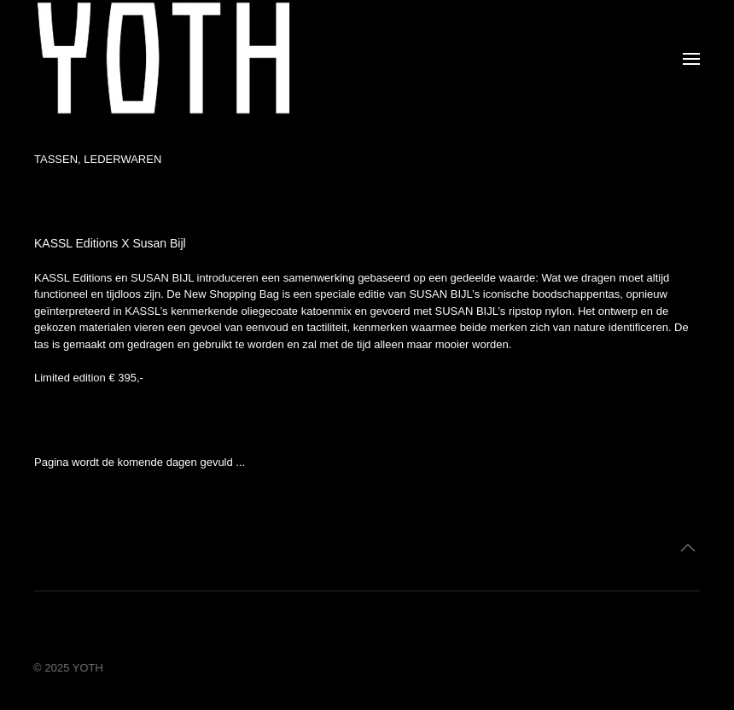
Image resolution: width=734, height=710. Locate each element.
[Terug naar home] (163, 58)
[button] (691, 59)
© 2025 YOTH (67, 667)
